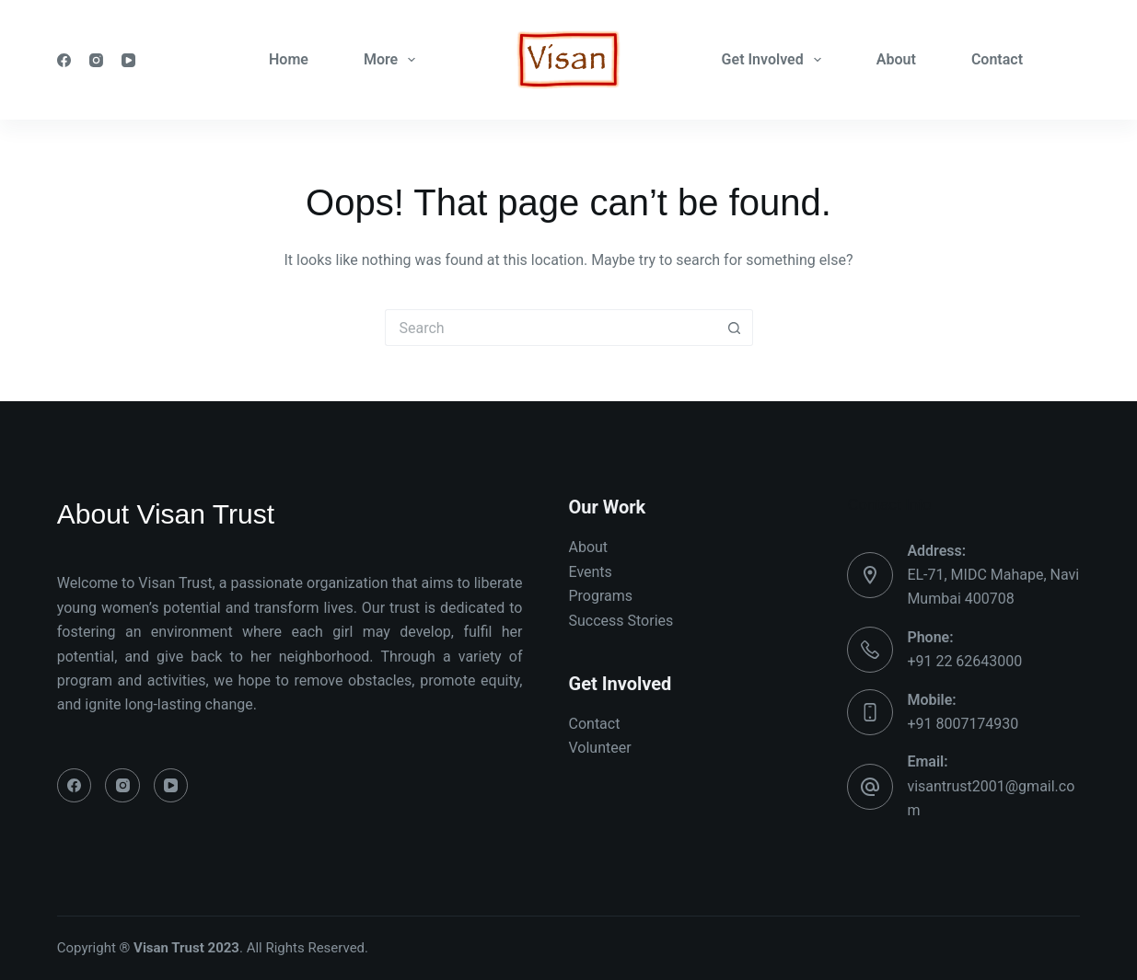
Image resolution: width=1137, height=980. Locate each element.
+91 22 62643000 (964, 661)
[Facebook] (64, 60)
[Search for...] (550, 327)
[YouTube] (128, 60)
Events (590, 572)
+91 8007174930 (962, 723)
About (896, 59)
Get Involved (775, 60)
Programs (601, 596)
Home (288, 59)
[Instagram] (96, 60)
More (393, 60)
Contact (997, 59)
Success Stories (621, 620)
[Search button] (734, 327)
